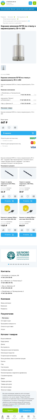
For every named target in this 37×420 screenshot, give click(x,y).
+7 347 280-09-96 (25, 100)
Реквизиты (4, 309)
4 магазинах (6, 221)
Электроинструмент (10, 19)
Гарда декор (5, 341)
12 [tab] (26, 264)
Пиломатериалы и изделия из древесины (14, 373)
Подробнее (16, 405)
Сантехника (5, 367)
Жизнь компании (6, 303)
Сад (2, 364)
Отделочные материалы (9, 355)
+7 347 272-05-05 (25, 103)
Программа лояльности (8, 323)
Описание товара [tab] (6, 108)
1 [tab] (8, 264)
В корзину (18, 133)
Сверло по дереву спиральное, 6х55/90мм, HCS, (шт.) (26, 183)
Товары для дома (6, 384)
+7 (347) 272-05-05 (11, 1)
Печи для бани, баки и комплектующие (13, 358)
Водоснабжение (6, 338)
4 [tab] (13, 264)
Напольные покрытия (7, 353)
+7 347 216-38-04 (25, 94)
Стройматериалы (6, 375)
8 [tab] (20, 264)
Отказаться (27, 410)
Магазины (5, 318)
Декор (3, 344)
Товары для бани (6, 381)
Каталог (11, 17)
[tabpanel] (18, 255)
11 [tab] (25, 264)
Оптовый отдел (6, 321)
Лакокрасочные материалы (10, 350)
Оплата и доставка (7, 326)
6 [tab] (16, 264)
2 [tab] (10, 264)
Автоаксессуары (6, 387)
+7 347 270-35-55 (6, 277)
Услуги (3, 329)
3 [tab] (11, 264)
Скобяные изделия (6, 370)
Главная (3, 17)
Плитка (3, 361)
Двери (3, 378)
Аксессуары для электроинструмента (16, 21)
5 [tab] (15, 264)
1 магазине (6, 188)
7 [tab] (18, 264)
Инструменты (22, 17)
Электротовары (6, 390)
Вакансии (4, 306)
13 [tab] (28, 264)
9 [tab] (21, 264)
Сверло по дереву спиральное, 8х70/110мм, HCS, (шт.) (8, 183)
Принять (10, 410)
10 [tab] (23, 264)
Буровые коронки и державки (12, 23)
